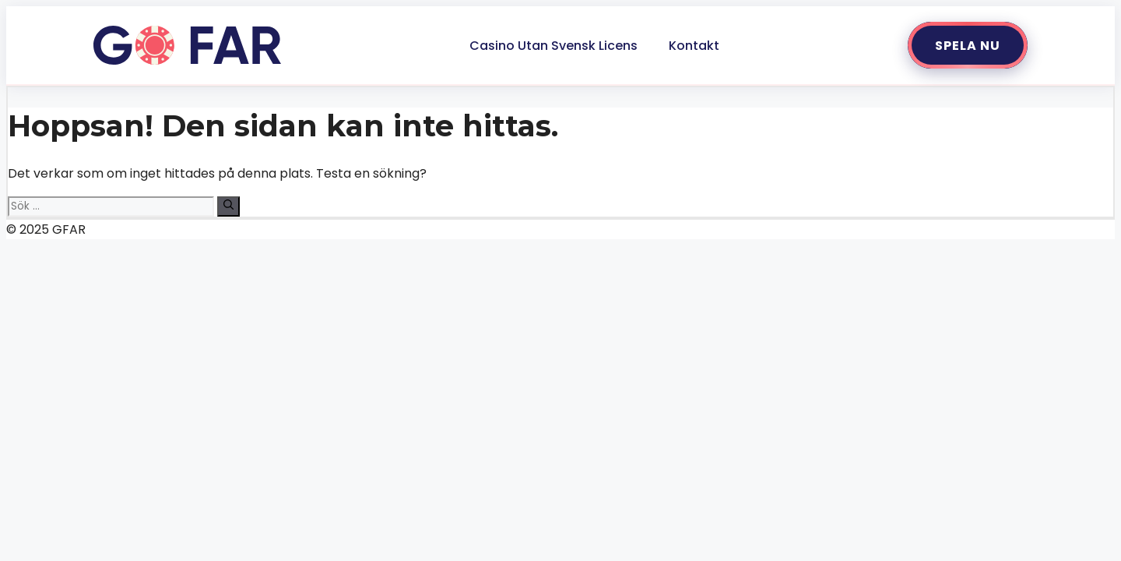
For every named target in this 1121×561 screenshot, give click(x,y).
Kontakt (694, 46)
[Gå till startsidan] (187, 45)
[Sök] (228, 206)
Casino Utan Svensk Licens (553, 46)
